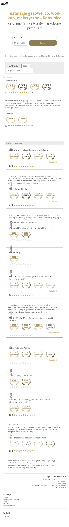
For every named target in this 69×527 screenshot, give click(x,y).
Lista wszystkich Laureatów (11, 500)
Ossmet (9, 113)
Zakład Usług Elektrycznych (21, 375)
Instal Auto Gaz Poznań (19, 348)
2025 (25, 66)
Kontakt (7, 516)
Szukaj (42, 43)
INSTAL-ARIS (11, 80)
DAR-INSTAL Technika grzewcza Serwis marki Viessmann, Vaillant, (29, 400)
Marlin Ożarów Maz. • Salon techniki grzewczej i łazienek (31, 319)
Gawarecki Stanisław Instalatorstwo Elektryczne (31, 228)
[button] (33, 162)
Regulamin (6, 504)
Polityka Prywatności (9, 506)
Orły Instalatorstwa (11, 56)
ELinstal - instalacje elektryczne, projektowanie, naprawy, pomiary (30, 277)
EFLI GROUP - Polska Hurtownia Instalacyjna (29, 150)
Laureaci (5, 498)
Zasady (5, 502)
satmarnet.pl (15, 252)
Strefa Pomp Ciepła (18, 189)
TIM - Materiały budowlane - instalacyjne (27, 437)
